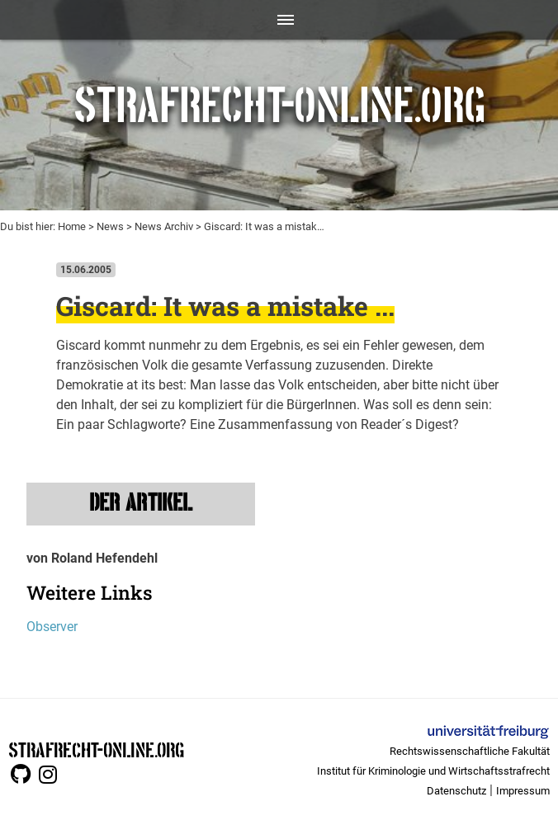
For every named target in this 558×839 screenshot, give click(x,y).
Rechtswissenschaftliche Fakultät (470, 751)
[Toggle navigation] (279, 19)
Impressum (523, 791)
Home (72, 226)
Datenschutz (456, 791)
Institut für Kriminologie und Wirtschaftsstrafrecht (433, 771)
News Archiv (164, 226)
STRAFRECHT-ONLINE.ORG (96, 749)
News (110, 226)
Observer (52, 626)
